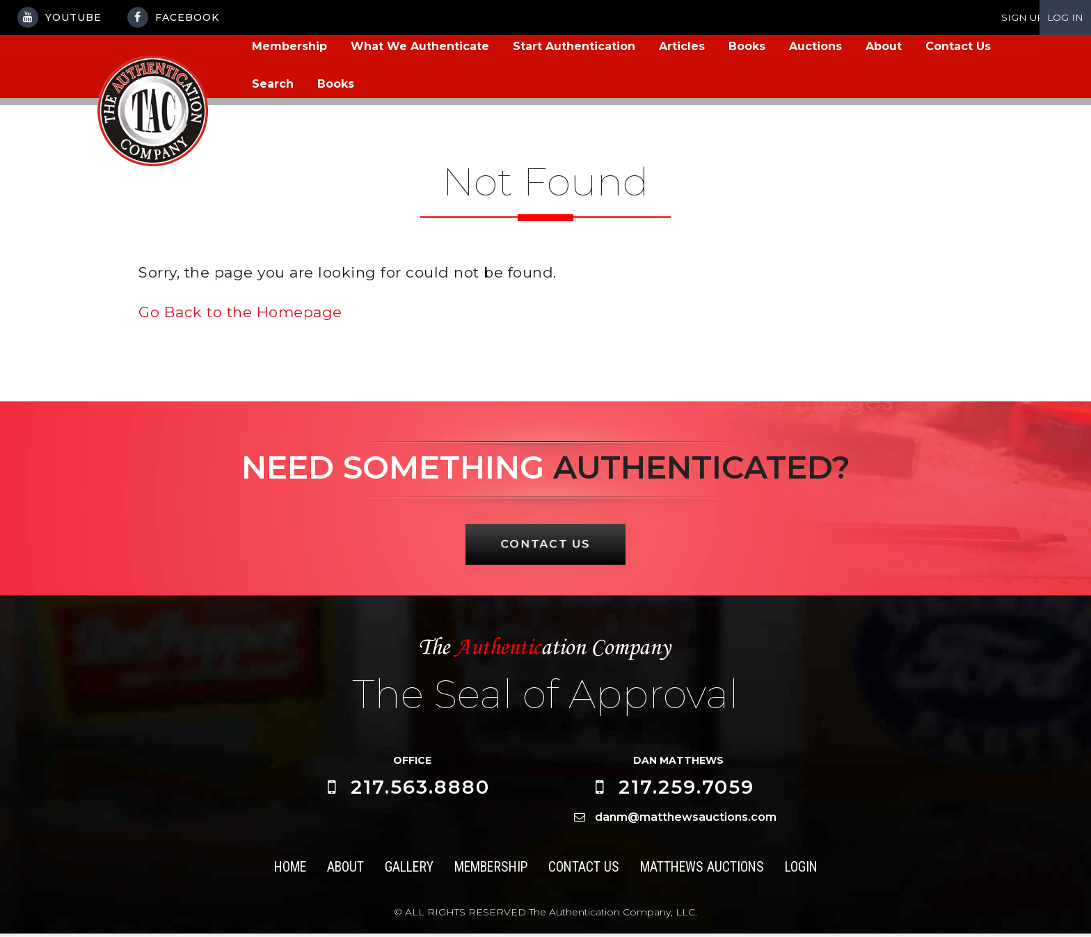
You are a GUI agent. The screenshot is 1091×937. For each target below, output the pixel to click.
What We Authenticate (420, 46)
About (884, 46)
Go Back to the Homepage (240, 312)
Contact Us (958, 46)
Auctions (815, 46)
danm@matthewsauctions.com (686, 820)
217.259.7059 (686, 791)
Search (273, 83)
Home (287, 871)
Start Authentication (574, 46)
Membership (289, 46)
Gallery (407, 871)
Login (803, 871)
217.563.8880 (420, 791)
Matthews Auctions (703, 871)
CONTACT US (545, 547)
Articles (682, 46)
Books (746, 46)
